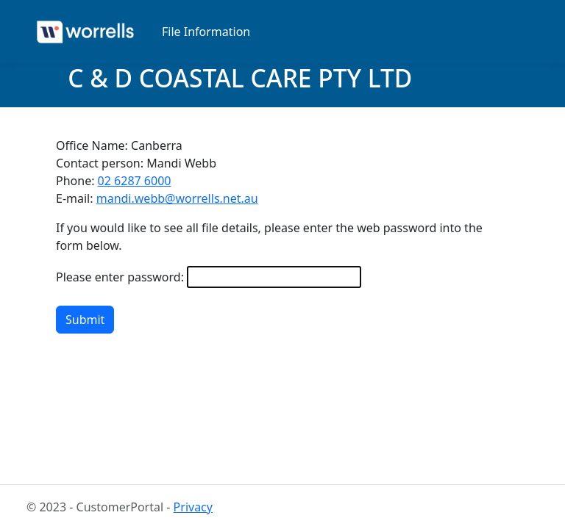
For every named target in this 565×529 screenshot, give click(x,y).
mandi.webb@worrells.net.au (177, 198)
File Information (206, 32)
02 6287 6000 (134, 181)
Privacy (193, 507)
